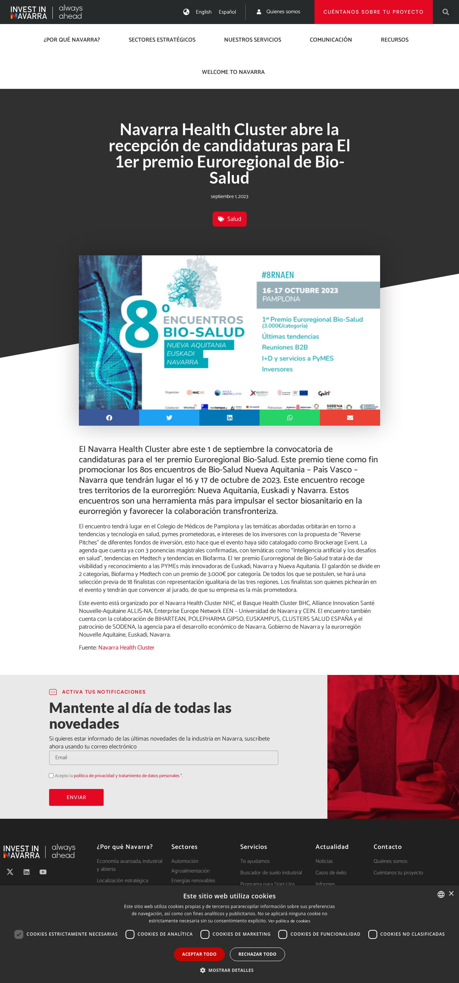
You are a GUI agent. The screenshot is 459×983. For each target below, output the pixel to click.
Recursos (394, 40)
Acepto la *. (119, 776)
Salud (234, 219)
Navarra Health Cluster (126, 648)
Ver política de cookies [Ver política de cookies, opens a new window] (289, 921)
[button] (446, 12)
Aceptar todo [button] (199, 954)
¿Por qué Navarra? (72, 40)
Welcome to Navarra (233, 72)
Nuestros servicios (252, 40)
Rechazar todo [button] (257, 954)
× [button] (451, 894)
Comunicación (331, 40)
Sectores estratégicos (162, 40)
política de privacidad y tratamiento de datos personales (126, 776)
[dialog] (229, 934)
